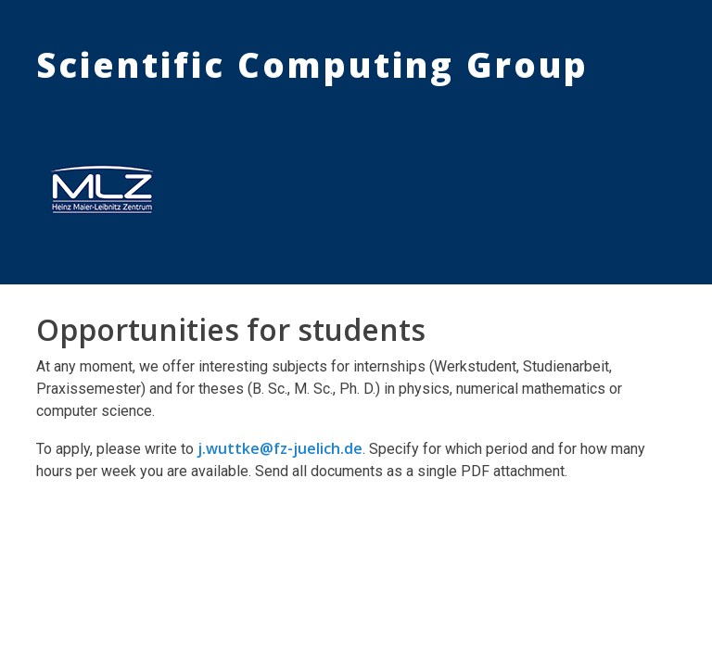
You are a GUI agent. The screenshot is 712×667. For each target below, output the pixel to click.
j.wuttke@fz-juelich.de (279, 448)
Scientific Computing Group (312, 65)
